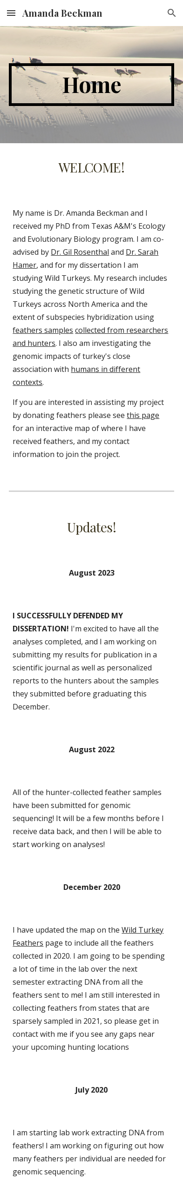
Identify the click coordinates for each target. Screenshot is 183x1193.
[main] (91, 84)
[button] (11, 13)
